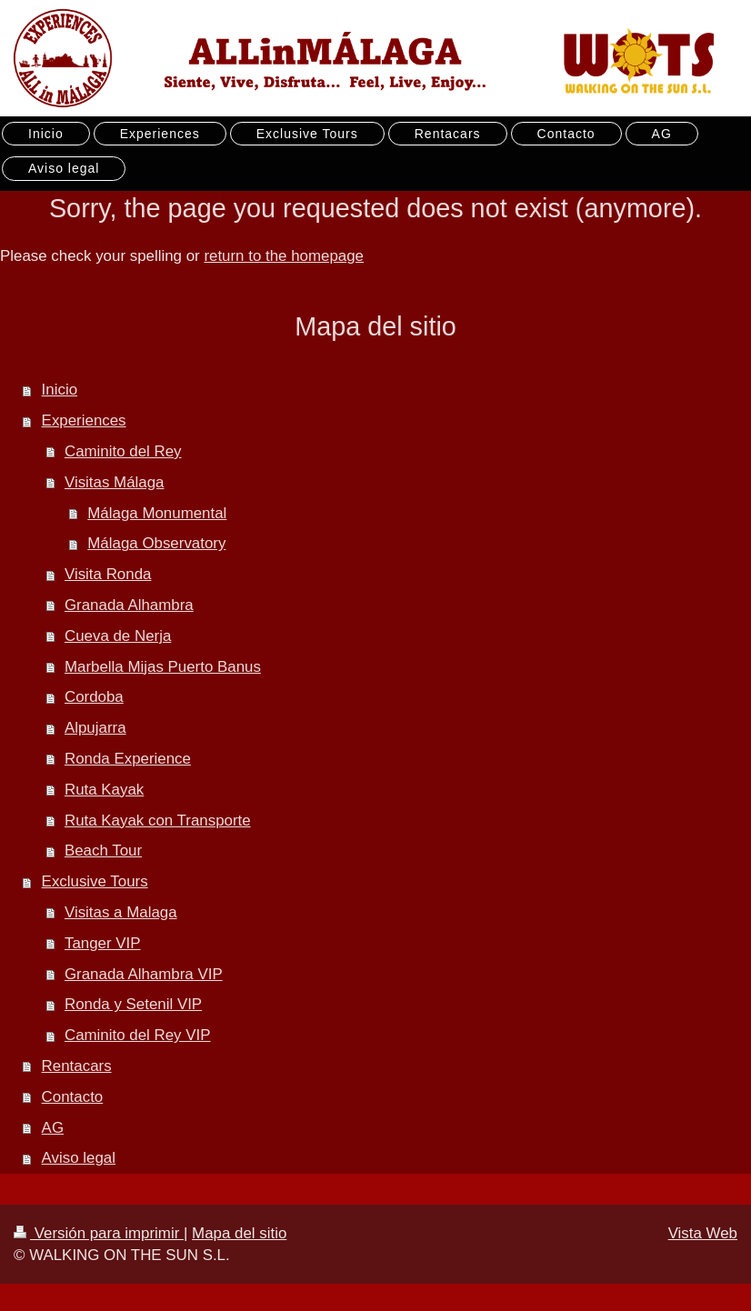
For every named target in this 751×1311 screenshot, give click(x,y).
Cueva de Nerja (118, 636)
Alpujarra (95, 727)
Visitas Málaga (115, 482)
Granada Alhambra (129, 605)
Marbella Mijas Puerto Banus (163, 667)
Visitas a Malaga (121, 912)
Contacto (73, 1097)
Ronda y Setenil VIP (133, 1004)
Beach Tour (103, 850)
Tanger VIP (103, 943)
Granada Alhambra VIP (144, 974)
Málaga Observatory (156, 543)
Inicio (59, 389)
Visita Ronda (108, 574)
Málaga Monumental (156, 513)
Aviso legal (78, 1157)
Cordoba (94, 697)
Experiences (84, 420)
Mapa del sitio (239, 1233)
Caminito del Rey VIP (138, 1035)
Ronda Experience (128, 758)
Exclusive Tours (95, 881)
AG (53, 1127)
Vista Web (702, 1233)
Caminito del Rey (123, 451)
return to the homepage (284, 256)
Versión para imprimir (99, 1233)
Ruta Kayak (104, 789)
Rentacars (77, 1066)
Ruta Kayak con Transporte (158, 820)
